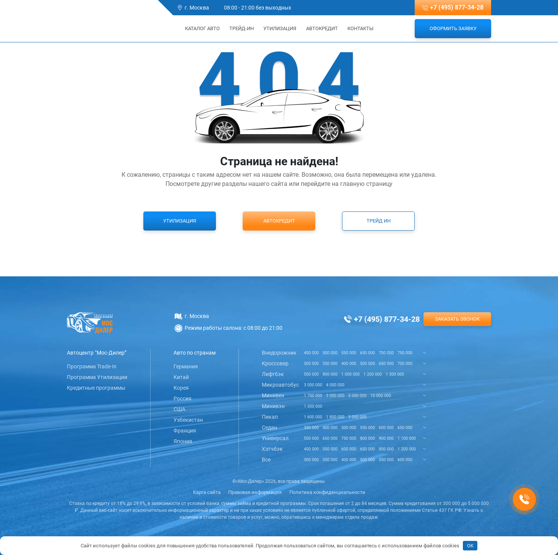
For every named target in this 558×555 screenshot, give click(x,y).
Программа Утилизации (97, 377)
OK (470, 546)
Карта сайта (207, 492)
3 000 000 (313, 384)
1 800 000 (335, 417)
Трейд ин (379, 221)
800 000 (330, 374)
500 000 (330, 352)
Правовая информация (255, 492)
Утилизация (279, 28)
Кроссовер (275, 363)
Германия (186, 366)
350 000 (330, 363)
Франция (185, 431)
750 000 (404, 352)
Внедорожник (279, 353)
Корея (181, 388)
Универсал (275, 438)
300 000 (311, 363)
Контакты (360, 28)
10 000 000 (380, 395)
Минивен (273, 395)
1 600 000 (313, 417)
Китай (181, 377)
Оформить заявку (453, 28)
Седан (269, 427)
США (179, 409)
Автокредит (322, 28)
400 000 (311, 352)
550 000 (348, 352)
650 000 (367, 352)
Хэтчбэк (272, 449)
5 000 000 (357, 395)
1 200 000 (372, 374)
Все (266, 460)
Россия (182, 398)
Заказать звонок (457, 319)
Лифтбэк (273, 374)
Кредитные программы (96, 388)
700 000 (386, 352)
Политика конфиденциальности (327, 492)
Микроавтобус (280, 385)
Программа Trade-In (92, 366)
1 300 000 (395, 374)
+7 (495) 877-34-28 (456, 7)
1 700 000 (313, 395)
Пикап (270, 417)
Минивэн (273, 406)
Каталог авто (200, 28)
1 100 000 (406, 438)
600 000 (386, 427)
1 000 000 (350, 374)
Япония (183, 441)
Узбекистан (188, 420)
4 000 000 (335, 384)
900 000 (386, 438)
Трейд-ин (241, 28)
